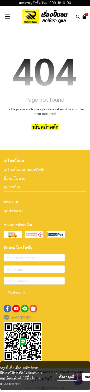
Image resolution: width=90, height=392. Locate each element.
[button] (78, 16)
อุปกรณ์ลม (13, 187)
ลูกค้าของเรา (15, 210)
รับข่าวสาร (17, 293)
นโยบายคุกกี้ (12, 383)
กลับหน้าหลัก (45, 127)
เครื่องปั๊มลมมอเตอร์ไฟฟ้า (25, 169)
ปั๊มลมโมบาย (14, 178)
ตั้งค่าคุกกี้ (66, 377)
